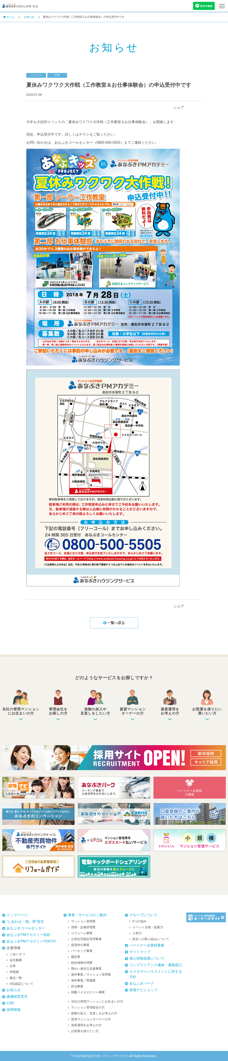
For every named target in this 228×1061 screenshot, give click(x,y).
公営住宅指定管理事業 (86, 939)
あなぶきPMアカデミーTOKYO (31, 941)
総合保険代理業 (82, 962)
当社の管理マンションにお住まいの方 (97, 1001)
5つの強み (139, 921)
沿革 (13, 966)
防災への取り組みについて (150, 939)
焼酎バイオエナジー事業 (88, 992)
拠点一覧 (16, 978)
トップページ (17, 915)
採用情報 (14, 1009)
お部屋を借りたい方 (85, 1031)
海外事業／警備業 (83, 980)
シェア (178, 107)
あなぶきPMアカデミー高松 (28, 935)
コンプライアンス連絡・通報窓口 (155, 965)
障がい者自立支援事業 (86, 968)
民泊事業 (77, 986)
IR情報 (14, 972)
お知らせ (29, 16)
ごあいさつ (17, 954)
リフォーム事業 (82, 933)
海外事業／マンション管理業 (91, 974)
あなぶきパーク (141, 983)
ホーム (8, 17)
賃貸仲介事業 (80, 945)
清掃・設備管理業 (83, 927)
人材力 (137, 933)
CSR (10, 1003)
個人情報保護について (146, 958)
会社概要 (16, 960)
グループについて (143, 915)
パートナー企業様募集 (146, 945)
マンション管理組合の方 (88, 1007)
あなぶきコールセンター (26, 928)
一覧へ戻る (114, 623)
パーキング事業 (82, 951)
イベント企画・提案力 (147, 927)
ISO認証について (21, 983)
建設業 (75, 956)
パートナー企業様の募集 (190, 787)
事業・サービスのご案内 (87, 915)
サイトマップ (139, 952)
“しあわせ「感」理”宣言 (25, 921)
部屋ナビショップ (143, 990)
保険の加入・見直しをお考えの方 (94, 1013)
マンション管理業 (83, 921)
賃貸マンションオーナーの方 (91, 1019)
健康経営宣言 (17, 996)
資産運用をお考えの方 (86, 1025)
